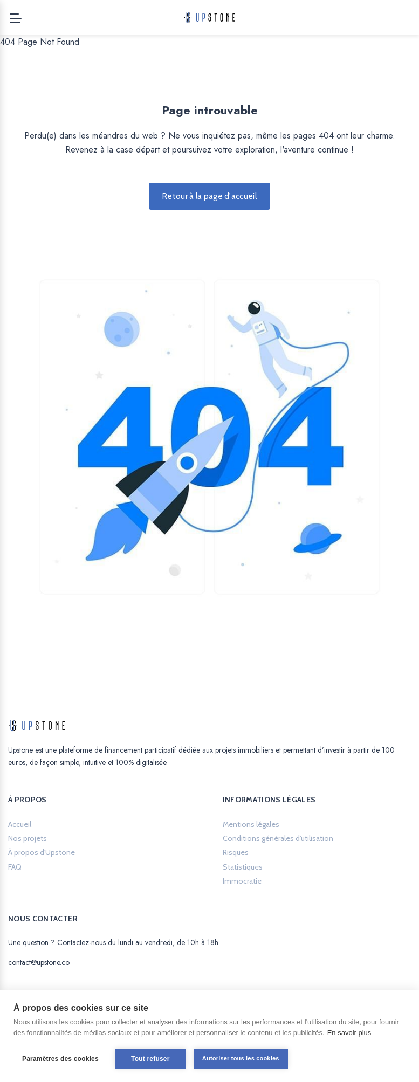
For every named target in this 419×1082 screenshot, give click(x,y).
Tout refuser (150, 1059)
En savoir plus (349, 1033)
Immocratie (242, 881)
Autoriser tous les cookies (240, 1058)
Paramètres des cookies (60, 1059)
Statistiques (243, 867)
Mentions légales (251, 824)
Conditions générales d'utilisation (278, 838)
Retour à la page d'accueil (209, 196)
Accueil (19, 824)
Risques (236, 852)
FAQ (15, 867)
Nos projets (27, 838)
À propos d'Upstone (41, 852)
